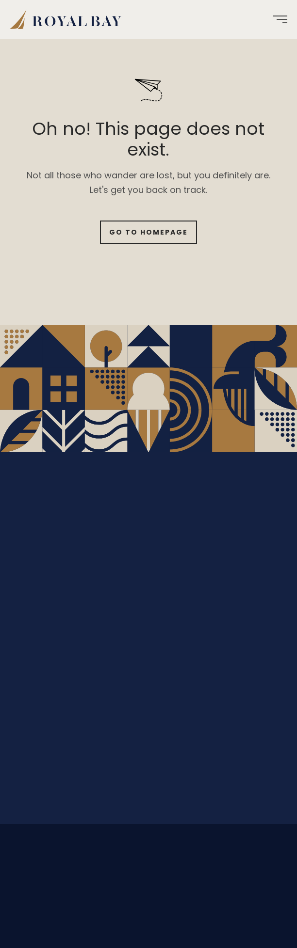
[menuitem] (69, 19)
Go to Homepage (148, 232)
